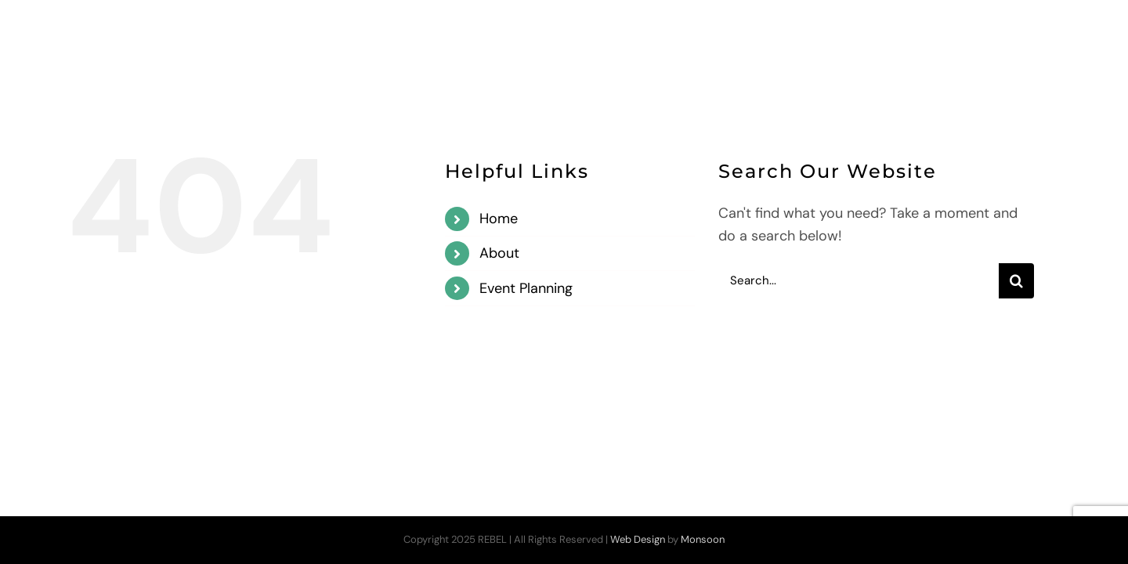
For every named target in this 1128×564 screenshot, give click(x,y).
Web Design (637, 539)
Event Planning (526, 288)
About (499, 253)
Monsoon (703, 539)
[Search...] (858, 280)
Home (498, 218)
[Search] (1016, 280)
